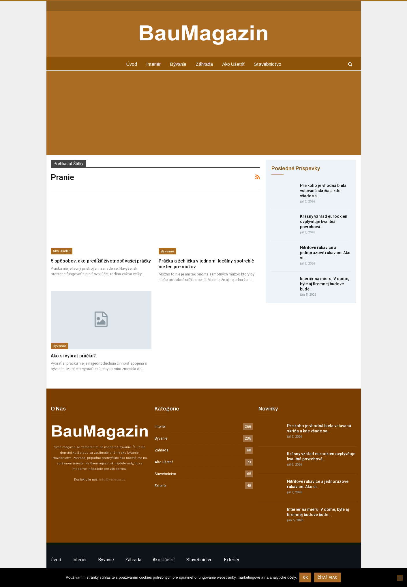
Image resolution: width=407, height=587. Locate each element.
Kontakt (57, 5)
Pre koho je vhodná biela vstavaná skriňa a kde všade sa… (323, 190)
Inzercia (75, 5)
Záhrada (204, 64)
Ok (305, 577)
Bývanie (177, 64)
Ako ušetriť (234, 64)
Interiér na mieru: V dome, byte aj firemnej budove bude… (324, 283)
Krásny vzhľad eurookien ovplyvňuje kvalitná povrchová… (323, 221)
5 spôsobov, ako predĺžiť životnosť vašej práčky (101, 261)
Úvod (129, 64)
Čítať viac (328, 577)
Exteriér (161, 485)
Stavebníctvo (269, 64)
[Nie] (400, 578)
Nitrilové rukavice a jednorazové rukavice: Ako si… (325, 252)
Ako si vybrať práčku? (73, 356)
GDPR (91, 5)
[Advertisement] (203, 114)
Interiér (152, 64)
